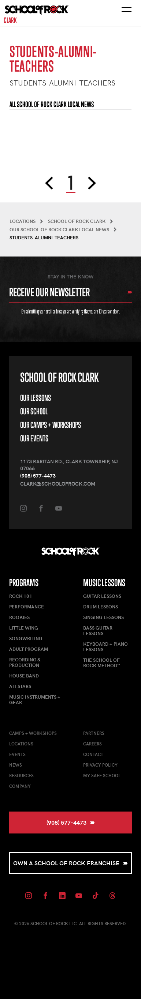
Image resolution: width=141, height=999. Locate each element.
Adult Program (28, 649)
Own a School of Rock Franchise (70, 863)
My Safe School (101, 775)
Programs (23, 582)
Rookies (19, 617)
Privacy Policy (100, 765)
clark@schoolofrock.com (57, 483)
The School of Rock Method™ (101, 663)
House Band (24, 675)
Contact (93, 754)
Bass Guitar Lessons (97, 630)
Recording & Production (24, 662)
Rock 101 (20, 596)
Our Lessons (35, 398)
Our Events (34, 438)
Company (20, 786)
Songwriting (25, 638)
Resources (21, 775)
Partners (93, 733)
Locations (21, 744)
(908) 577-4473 (38, 475)
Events (17, 754)
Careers (92, 744)
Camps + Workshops (33, 733)
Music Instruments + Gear (34, 700)
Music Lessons (104, 582)
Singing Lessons (103, 617)
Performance (26, 606)
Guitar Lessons (102, 596)
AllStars (20, 686)
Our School (34, 411)
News (15, 765)
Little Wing (23, 627)
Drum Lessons (100, 606)
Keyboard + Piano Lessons (105, 647)
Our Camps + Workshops (50, 425)
